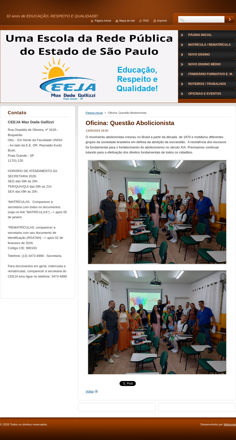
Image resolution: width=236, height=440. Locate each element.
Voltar (90, 391)
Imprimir (162, 20)
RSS (146, 20)
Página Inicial (103, 20)
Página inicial (94, 112)
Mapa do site (127, 20)
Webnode (230, 424)
